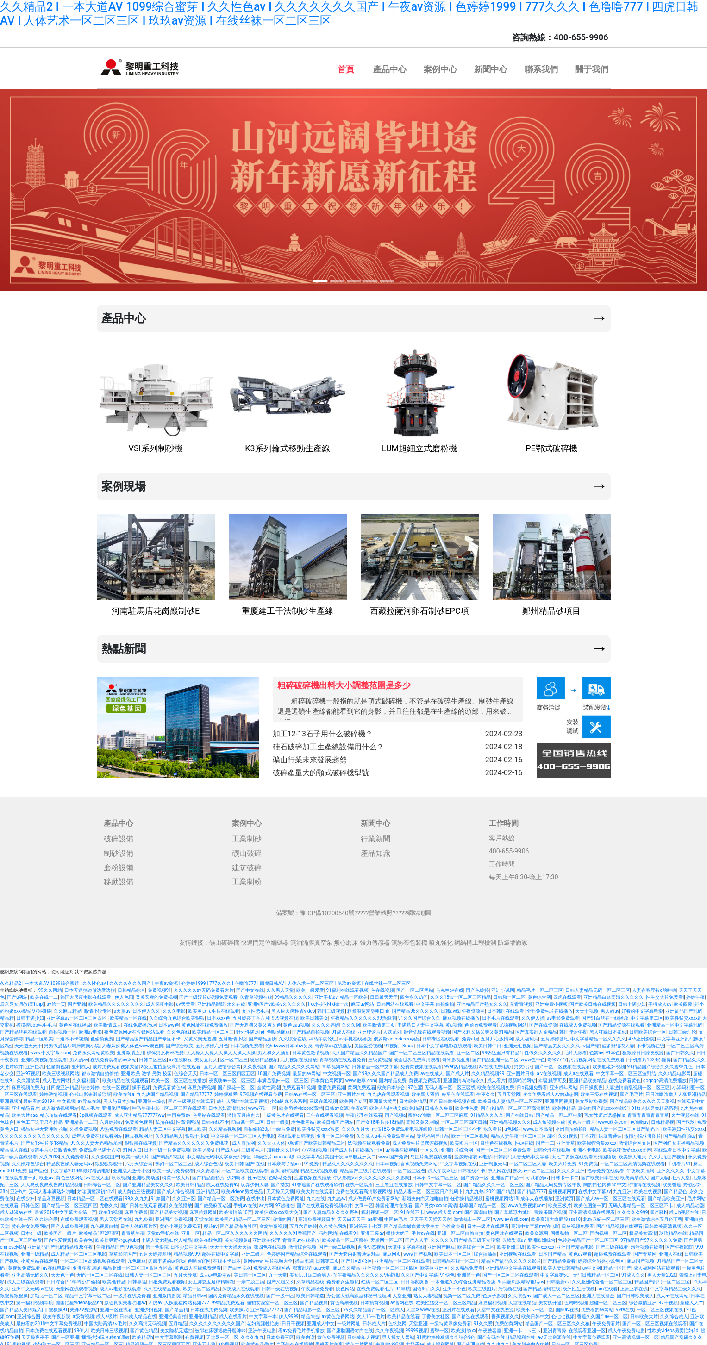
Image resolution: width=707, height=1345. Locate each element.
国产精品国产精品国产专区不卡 (148, 1036)
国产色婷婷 (477, 987)
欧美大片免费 (562, 1161)
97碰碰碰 (41, 1008)
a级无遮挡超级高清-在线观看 (171, 1063)
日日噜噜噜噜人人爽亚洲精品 (675, 1091)
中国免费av (178, 1112)
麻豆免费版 (136, 1209)
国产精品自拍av (679, 1133)
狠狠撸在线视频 (141, 1140)
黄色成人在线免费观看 (198, 1265)
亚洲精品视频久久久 (510, 1119)
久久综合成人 (674, 1313)
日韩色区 (30, 1202)
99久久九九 (137, 1195)
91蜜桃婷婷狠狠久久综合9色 (446, 1334)
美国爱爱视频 (368, 1043)
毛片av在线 (423, 1230)
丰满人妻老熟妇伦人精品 (166, 1237)
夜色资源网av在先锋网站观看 (134, 1029)
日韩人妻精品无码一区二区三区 (597, 987)
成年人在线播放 (536, 1195)
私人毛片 (90, 1105)
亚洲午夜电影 (262, 1327)
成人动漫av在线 (16, 1209)
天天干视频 (586, 1008)
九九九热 (474, 1188)
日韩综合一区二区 (101, 1181)
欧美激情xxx (463, 1327)
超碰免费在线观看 (612, 1251)
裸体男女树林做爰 (165, 1049)
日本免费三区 (280, 1334)
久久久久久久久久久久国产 (217, 1320)
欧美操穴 (239, 1306)
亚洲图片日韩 (520, 1070)
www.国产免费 (393, 1154)
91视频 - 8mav (399, 1043)
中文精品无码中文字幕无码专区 (219, 1154)
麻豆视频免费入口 (30, 1084)
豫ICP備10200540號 (327, 910)
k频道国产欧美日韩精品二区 (316, 1140)
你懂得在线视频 (644, 1181)
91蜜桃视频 (19, 1341)
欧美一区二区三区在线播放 (178, 1077)
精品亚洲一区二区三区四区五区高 (137, 1265)
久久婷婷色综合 (28, 1161)
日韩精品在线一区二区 (455, 1258)
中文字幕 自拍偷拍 (435, 1001)
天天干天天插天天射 (430, 1216)
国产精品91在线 (167, 1154)
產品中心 (390, 69)
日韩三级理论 (682, 1029)
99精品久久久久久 (293, 994)
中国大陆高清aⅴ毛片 (105, 1320)
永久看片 (492, 1126)
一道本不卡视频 (72, 1036)
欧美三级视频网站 (60, 1070)
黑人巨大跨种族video (293, 1008)
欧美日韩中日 (487, 1043)
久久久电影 (174, 1008)
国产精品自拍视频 (310, 1029)
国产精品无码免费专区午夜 (553, 1181)
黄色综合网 (539, 994)
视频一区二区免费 (461, 1292)
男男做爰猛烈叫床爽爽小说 (72, 1043)
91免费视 (588, 1161)
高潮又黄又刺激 (422, 1119)
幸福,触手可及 (552, 1077)
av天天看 (185, 1001)
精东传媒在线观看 (58, 1112)
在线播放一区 (369, 1147)
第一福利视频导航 (34, 1299)
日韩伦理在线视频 (551, 1147)
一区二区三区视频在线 (660, 1306)
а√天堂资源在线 (554, 1334)
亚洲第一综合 (152, 1098)
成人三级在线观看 (25, 1279)
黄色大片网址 (359, 1341)
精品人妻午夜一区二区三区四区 (523, 1133)
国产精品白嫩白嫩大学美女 (411, 1223)
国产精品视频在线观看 (619, 1223)
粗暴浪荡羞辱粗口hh (368, 1008)
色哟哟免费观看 (480, 1022)
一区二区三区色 (409, 1168)
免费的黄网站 (509, 1320)
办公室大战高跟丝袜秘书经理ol (358, 1292)
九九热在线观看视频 (388, 1091)
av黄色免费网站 (338, 1313)
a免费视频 (228, 1341)
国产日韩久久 (680, 1049)
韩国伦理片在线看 (394, 1202)
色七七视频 (563, 1313)
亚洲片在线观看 (458, 1306)
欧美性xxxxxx (541, 1244)
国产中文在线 (250, 987)
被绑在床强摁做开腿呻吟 (220, 1327)
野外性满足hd (250, 1029)
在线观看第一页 (21, 1174)
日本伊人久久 (146, 1008)
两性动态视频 (372, 1244)
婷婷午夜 (695, 994)
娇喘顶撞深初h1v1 (96, 1188)
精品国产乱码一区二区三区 (662, 1279)
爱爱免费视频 (331, 1084)
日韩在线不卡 (215, 1119)
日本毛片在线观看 (500, 1015)
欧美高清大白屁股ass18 (556, 1216)
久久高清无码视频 (147, 1320)
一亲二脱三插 (250, 1279)
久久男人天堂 (280, 987)
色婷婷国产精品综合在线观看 (297, 1251)
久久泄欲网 (28, 1077)
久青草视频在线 (256, 994)
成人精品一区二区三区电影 (78, 1251)
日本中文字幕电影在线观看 (444, 1043)
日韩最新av (557, 1279)
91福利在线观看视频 (347, 987)
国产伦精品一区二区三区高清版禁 (515, 1105)
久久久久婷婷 (325, 1022)
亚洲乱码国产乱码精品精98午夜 (60, 1244)
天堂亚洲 (402, 1292)
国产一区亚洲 (65, 1334)
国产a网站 (17, 994)
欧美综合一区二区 (475, 1244)
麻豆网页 (391, 1251)
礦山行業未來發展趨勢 (398, 758)
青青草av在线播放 (333, 1043)
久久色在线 (178, 1029)
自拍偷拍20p (257, 1126)
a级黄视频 (83, 1313)
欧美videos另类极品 (242, 1188)
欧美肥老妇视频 (609, 1063)
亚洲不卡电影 (587, 1147)
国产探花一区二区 (236, 1084)
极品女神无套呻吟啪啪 (44, 1126)
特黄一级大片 (176, 1174)
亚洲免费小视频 (551, 1001)
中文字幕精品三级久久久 (675, 1286)
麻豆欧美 (197, 1126)
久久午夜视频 (389, 1327)
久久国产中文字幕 (419, 1272)
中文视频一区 (336, 1070)
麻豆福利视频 (492, 1299)
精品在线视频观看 (319, 1168)
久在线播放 (180, 1202)
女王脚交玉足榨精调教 (211, 1279)
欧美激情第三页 (379, 1022)
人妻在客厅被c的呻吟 (654, 987)
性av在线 (524, 1140)
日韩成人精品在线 (137, 1313)
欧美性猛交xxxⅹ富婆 (318, 1126)
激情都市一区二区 (472, 1216)
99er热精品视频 (460, 1063)
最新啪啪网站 (522, 1077)
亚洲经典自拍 (173, 1313)
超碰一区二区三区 (607, 1299)
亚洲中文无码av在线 (32, 1286)
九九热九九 (498, 1341)
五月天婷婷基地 (155, 1251)
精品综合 (310, 1313)
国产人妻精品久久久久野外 (331, 1209)
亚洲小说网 (502, 987)
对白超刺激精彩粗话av (521, 1279)
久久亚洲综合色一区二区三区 (602, 1279)
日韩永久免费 (439, 1105)
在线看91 (348, 1230)
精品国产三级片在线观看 (365, 1168)
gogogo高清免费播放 (665, 1077)
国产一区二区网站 (414, 987)
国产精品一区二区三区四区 (69, 1202)
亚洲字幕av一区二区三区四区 (77, 1015)
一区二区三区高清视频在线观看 (632, 1161)
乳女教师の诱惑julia (604, 1112)
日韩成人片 (374, 1320)
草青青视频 (521, 1001)
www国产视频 (417, 1251)
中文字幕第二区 (647, 1015)
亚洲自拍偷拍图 (571, 1126)
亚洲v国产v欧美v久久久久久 (277, 1001)
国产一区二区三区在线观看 (510, 1272)
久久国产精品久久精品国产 (359, 1049)
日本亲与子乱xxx (284, 1161)
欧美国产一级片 (60, 1230)
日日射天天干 (384, 994)
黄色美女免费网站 (30, 1223)
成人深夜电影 (160, 1001)
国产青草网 (645, 1251)
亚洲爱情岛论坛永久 (464, 1077)
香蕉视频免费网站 (419, 1161)
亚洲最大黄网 (383, 1098)
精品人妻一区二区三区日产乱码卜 (625, 1126)
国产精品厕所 (262, 1036)
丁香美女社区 (436, 1313)
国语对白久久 (426, 1286)
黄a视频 (453, 1022)
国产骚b (658, 1209)
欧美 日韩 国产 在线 (245, 1161)
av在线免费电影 (495, 1063)
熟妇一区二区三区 (173, 1161)
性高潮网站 (187, 1119)
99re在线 (625, 1306)
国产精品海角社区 (238, 1223)
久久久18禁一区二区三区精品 (460, 994)
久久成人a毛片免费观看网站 (385, 1133)
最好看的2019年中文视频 (49, 1098)
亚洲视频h (10, 1098)
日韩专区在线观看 (440, 1036)
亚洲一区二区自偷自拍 (460, 1230)
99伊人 (81, 1327)
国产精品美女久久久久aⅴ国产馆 (566, 1043)
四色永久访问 (414, 994)
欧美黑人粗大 (632, 1154)
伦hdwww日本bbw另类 (289, 1043)
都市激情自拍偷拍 (100, 1070)
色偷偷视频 (57, 1063)
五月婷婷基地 (555, 1036)
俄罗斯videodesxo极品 (397, 1036)
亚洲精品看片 (25, 1105)
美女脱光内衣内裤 (530, 1341)
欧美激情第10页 (235, 1209)
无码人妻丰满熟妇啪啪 (52, 1188)
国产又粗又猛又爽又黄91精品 (482, 1029)
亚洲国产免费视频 (173, 1216)
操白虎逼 (304, 1258)
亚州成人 (81, 1063)
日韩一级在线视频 (280, 1286)
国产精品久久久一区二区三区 (493, 1181)
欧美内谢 (305, 1334)
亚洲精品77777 (266, 1306)
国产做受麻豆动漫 (212, 1202)
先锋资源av (514, 1237)
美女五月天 (206, 1056)
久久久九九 (252, 1334)
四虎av (155, 1299)
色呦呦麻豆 (278, 1029)
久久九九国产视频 (667, 1154)
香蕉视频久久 (505, 1313)
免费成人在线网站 (271, 1265)
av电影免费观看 (563, 1015)
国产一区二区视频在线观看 (562, 1063)
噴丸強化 (441, 939)
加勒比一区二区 (46, 1292)
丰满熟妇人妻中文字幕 (420, 1022)
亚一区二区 (468, 1049)
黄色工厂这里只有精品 (39, 1119)
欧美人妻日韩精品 (561, 1265)
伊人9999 (288, 1313)
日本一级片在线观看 (488, 1223)
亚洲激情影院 (167, 1292)
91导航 (403, 1286)
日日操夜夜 (591, 1084)
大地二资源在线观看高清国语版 (583, 1154)
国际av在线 (567, 1306)
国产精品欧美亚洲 (666, 1195)
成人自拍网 (243, 1140)
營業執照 (381, 910)
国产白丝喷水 (237, 1265)
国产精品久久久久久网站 (294, 1063)
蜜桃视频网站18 (501, 1195)
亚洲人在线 (670, 1251)
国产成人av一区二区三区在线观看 (610, 1195)
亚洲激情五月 (130, 1049)
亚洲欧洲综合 (542, 1237)
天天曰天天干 (351, 1216)
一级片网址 (348, 1320)
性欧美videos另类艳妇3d (672, 1327)
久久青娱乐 (207, 1168)
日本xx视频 (387, 1161)
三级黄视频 (379, 1056)
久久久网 (351, 1022)
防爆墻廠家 (513, 939)
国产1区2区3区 (356, 1258)
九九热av (336, 1195)
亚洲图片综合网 (457, 1147)
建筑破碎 (247, 864)
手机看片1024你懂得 (649, 1056)
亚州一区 (190, 1230)
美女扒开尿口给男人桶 (312, 1272)
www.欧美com (612, 1119)
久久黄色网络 (333, 1223)
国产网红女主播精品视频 (678, 1140)
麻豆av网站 (362, 1001)
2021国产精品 (500, 1188)
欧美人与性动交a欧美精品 (396, 1105)
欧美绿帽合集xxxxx (597, 1140)
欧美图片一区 (464, 1140)
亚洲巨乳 (34, 1063)
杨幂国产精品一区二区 (482, 1202)
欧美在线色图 (208, 1237)
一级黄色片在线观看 (283, 1112)
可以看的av (537, 1174)
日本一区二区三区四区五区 (227, 1070)
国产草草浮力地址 (513, 1209)
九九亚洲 (622, 1188)
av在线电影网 (56, 1265)
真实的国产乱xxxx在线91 (603, 1105)
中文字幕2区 (310, 1154)
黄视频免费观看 (425, 1077)
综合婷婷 (90, 1084)
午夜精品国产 (110, 1244)
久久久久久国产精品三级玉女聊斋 (465, 1237)
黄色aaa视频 (296, 1022)
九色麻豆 (136, 1258)
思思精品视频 (264, 1056)
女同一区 (364, 1202)
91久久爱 (483, 1320)
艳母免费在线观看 (605, 1168)
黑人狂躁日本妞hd (608, 1029)
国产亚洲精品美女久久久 (148, 1181)
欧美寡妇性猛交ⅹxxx (684, 1126)
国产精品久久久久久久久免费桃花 (194, 1140)
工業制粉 (247, 879)
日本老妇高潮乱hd (227, 1105)
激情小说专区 (98, 1008)
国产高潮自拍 (478, 1209)
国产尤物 (660, 1174)
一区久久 (429, 1147)
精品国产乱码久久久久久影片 (511, 1258)
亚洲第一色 (468, 1272)
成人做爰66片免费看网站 (374, 1195)
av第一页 (55, 1001)
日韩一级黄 (277, 1119)
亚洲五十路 (204, 1341)
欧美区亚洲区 (434, 1265)
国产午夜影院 (679, 1244)
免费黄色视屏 (139, 1119)
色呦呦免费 (280, 1174)
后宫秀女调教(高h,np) (22, 1001)
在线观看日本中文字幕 (677, 1147)
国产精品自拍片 (208, 1174)
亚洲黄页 (564, 1195)
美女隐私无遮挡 (176, 1327)
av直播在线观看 (401, 1147)
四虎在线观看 (567, 994)
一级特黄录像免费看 (450, 1320)
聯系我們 (541, 69)
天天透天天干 (28, 1043)
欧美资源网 (536, 1230)
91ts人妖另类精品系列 (655, 1105)
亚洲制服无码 (493, 1161)
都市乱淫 (302, 1265)
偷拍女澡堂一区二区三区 (272, 1299)
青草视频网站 (336, 1063)
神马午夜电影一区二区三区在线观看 (169, 1105)
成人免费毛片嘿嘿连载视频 (420, 1140)
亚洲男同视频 (559, 1098)
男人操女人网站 (398, 1334)
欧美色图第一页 (590, 1202)
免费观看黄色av (169, 1084)
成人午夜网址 (442, 1168)
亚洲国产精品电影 (575, 1244)
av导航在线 (89, 1098)
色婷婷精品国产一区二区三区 (588, 1237)
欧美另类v (203, 1147)
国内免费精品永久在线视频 (236, 1292)
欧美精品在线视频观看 (125, 1077)
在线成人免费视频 (577, 1022)
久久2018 (49, 1154)
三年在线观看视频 (324, 1112)
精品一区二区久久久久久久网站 (234, 1230)
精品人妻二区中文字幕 (162, 1126)
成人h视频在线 (684, 1209)
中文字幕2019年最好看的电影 (80, 1168)
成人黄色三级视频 (136, 1188)
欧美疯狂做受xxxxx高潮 (627, 1147)
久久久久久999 (632, 1209)
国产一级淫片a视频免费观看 (208, 994)
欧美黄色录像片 (257, 1341)
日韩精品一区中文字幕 (375, 1063)
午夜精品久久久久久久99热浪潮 (363, 1015)
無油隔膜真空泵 (311, 939)
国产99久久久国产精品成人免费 (385, 1070)
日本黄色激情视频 (310, 1049)
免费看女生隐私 (342, 1279)
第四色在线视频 (270, 1244)
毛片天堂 (680, 1174)
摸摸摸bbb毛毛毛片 (36, 1022)
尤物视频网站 (513, 1022)
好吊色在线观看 (458, 1091)
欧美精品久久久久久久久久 (116, 1001)
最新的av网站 (306, 1070)
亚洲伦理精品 (203, 1313)
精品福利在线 (521, 1334)
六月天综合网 (139, 1161)
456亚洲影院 (641, 1036)
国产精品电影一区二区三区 (312, 1306)
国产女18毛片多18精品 (379, 1119)
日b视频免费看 (532, 1084)
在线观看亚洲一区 (587, 1327)
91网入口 (132, 1147)
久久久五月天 (355, 1126)
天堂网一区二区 (386, 1237)
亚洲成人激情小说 (131, 1168)
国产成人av (227, 1147)
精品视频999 (187, 1251)
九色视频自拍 (104, 1223)
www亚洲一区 (262, 1105)
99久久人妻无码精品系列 (96, 1140)
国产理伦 (38, 1168)
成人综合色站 (208, 1161)
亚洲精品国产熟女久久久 (482, 1001)
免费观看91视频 (298, 1084)
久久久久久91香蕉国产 (292, 1230)
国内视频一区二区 (608, 1230)
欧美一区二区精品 (201, 1286)
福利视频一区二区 (379, 1209)
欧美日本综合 (391, 1084)
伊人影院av (345, 1174)
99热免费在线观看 (118, 1126)
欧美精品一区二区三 (213, 1029)
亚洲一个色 (454, 1286)
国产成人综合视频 (175, 1188)
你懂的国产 (284, 1216)
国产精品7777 (531, 1188)
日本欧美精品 (413, 1098)
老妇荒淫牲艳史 (263, 1320)
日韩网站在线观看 (394, 1001)
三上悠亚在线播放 (394, 1181)
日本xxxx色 (218, 1015)
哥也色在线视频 (496, 1140)
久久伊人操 (532, 1015)
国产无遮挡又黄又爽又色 (255, 1022)
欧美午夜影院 (56, 1313)
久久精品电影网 (674, 1070)
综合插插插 (485, 1251)
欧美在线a (123, 1091)
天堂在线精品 (522, 1299)
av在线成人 (432, 1070)
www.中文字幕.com (50, 1049)
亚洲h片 (18, 1188)
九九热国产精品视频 (157, 1091)
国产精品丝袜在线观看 (23, 1029)
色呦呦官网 (199, 1258)
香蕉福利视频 (284, 1168)
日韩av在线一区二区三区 (309, 1091)
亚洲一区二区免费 (335, 1133)
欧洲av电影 (90, 1029)
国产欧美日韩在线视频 (592, 1001)
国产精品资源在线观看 (621, 1022)
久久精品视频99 (487, 1070)
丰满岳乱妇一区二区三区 (282, 1077)
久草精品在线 (310, 1279)
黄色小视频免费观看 (180, 1223)
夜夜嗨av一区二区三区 (232, 1077)
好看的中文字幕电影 (642, 1008)
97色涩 (414, 1084)
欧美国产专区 (353, 1098)
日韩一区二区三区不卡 (458, 1126)
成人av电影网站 (215, 1272)
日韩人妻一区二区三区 (148, 1272)
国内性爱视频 (58, 1237)
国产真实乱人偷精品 (536, 1029)
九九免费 (143, 1216)
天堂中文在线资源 (495, 1306)
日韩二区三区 (153, 1056)
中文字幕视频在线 (458, 1161)
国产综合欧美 (180, 1043)
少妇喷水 (236, 1174)
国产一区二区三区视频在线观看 (654, 1320)
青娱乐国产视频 (550, 1209)
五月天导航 (185, 1272)
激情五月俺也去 (243, 1112)
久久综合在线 (293, 1036)
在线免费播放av (140, 1022)
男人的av (610, 1008)
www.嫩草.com (360, 1077)
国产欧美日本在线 (599, 1174)
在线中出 (255, 1195)
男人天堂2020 (661, 1272)
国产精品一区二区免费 (221, 1195)
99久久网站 (50, 987)
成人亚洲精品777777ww (139, 1112)
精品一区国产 (617, 1265)
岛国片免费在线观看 (431, 1154)
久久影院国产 (105, 1154)
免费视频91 (159, 987)
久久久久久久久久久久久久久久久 (34, 1133)
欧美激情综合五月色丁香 (657, 1216)
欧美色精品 (113, 1279)
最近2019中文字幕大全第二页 (65, 1209)
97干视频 (668, 1299)
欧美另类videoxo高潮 (301, 1105)
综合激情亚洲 (643, 1299)
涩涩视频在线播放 (312, 1174)
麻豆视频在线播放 (461, 1015)
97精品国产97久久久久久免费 (651, 1237)
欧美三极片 (559, 1202)
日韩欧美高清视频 (663, 1223)
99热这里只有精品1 (502, 1049)
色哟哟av (639, 1119)
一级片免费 (283, 1126)
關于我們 (591, 69)
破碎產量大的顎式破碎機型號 (398, 770)
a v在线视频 (549, 1070)
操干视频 (141, 1084)
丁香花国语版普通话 (601, 1133)
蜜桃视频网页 (562, 1188)
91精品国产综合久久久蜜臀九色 (660, 1063)
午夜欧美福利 (640, 1168)
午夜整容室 (489, 1327)
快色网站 (345, 1286)
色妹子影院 (494, 1292)
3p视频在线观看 (95, 1112)
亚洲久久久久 (670, 1168)
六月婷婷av (111, 1119)
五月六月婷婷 (303, 1223)
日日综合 (55, 1279)
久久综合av (519, 1292)
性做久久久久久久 (543, 1049)
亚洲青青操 (554, 1327)
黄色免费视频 (331, 1334)
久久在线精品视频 (162, 1286)
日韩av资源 (336, 1105)
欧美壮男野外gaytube (117, 1237)
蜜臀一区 (439, 1327)
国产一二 (545, 1140)
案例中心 (440, 69)
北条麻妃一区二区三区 (606, 1216)
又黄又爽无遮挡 (200, 1036)
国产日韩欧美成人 (635, 1292)
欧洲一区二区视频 (469, 1133)
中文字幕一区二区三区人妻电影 (243, 1133)
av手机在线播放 (355, 1036)
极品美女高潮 (643, 1230)
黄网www (253, 1258)
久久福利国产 (86, 1077)
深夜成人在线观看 (240, 1286)
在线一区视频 (116, 1084)
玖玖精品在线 (673, 1230)
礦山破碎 (247, 850)
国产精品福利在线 (541, 1286)
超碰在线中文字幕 (220, 1251)
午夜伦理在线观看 (363, 1112)
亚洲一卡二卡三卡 (522, 1327)
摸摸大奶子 (397, 1230)
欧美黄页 (197, 1008)
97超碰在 (284, 1202)
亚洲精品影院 (211, 1001)
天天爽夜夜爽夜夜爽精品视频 (51, 1181)
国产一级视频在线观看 (191, 1098)
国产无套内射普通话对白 (354, 1251)
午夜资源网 (473, 1008)
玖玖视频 (121, 1174)
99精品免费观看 (228, 1299)
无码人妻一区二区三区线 (450, 1084)
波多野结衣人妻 (618, 1043)
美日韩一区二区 (250, 1272)
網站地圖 (419, 910)
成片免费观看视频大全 (116, 1063)
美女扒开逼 (550, 1299)
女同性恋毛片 (255, 1008)
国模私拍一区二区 (569, 1230)
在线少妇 (25, 1195)
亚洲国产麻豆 (441, 1244)
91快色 (447, 1272)
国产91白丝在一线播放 (605, 1015)
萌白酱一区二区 (247, 1119)
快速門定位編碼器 (265, 939)
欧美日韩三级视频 (109, 1327)
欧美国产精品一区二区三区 (242, 1216)
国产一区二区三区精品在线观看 (421, 1049)
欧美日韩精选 (310, 1292)
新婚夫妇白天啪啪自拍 (425, 1195)
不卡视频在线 (650, 1043)
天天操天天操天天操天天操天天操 (221, 1049)
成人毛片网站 (56, 1077)
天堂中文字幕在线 (406, 1244)
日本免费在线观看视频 (48, 1327)
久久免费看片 (75, 1154)
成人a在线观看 (578, 1070)
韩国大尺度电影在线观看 (86, 994)
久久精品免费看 (466, 1265)
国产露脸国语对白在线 (350, 1327)
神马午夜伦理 (323, 1036)
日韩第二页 (327, 1258)
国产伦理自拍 (470, 1341)
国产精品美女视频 (168, 1209)
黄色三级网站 (70, 1174)
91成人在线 (343, 1029)
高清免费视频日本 (316, 1216)
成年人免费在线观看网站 (97, 1133)
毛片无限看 (575, 1049)
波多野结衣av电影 (472, 1154)
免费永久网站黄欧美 (93, 1049)
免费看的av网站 (597, 1306)
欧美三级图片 (482, 1286)
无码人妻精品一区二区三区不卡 (641, 1202)
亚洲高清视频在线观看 (592, 1209)
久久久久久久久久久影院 (384, 1174)
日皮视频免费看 (578, 1223)
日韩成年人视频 (363, 1334)
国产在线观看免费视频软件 (324, 1202)
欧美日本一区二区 (452, 1251)
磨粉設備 (118, 864)
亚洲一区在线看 (116, 1306)
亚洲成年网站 (563, 1084)
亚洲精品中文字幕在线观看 (513, 1265)
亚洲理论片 (369, 1029)
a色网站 (512, 1126)
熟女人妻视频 (427, 1292)
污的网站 (328, 1230)
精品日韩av (194, 1292)
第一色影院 (157, 1244)
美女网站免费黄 (591, 1098)
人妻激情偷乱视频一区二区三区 (637, 1084)
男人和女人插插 (273, 1049)
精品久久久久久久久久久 (347, 1161)
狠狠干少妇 (196, 1133)
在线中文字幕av (594, 1188)
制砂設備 (118, 850)
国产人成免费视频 (69, 1223)
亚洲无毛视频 (518, 1043)
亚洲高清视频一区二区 (636, 1334)
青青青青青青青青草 (648, 1112)
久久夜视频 (254, 1063)
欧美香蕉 (672, 1181)
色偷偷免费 (101, 1036)
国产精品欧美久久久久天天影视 (642, 1098)
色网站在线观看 (209, 1112)
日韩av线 (450, 1008)
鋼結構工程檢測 (475, 939)
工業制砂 (247, 836)
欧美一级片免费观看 (173, 1168)
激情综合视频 (302, 1244)
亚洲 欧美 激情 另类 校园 (146, 1070)
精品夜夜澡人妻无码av (69, 1161)
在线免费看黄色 (624, 1077)
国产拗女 (280, 1181)
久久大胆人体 (271, 1140)
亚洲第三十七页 (365, 1223)
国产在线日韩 (519, 1112)
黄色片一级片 (581, 1119)
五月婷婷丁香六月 (250, 1015)
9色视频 (134, 1244)
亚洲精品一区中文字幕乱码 (674, 1022)
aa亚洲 (375, 1216)
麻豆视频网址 (139, 1133)
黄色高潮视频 (344, 1299)
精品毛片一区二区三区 (540, 987)
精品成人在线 (14, 1147)
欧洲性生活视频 (579, 1286)
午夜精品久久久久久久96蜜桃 (368, 1272)
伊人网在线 (499, 1168)
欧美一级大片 (135, 1154)
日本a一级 (31, 1230)
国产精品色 (675, 1188)
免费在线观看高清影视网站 (363, 1188)
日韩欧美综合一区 (647, 1029)
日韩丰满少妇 (632, 1001)
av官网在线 (401, 1299)
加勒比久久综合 (283, 1147)
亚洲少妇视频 (149, 1306)
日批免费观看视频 (167, 1279)
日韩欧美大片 (644, 1313)
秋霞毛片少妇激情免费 (53, 1147)
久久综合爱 (46, 1216)
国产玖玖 (685, 1119)
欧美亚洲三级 (511, 1244)
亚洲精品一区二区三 (102, 1341)
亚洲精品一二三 (81, 1119)
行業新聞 (375, 836)
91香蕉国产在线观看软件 (317, 1181)
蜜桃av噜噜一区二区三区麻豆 (438, 1112)
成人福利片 (526, 1036)
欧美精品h (142, 1334)
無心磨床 (346, 939)
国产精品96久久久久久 (415, 1008)
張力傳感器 (375, 939)
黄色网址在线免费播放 (204, 1022)
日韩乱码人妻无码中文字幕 (521, 1154)
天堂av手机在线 (163, 1230)
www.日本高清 (538, 1126)
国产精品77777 (196, 1091)
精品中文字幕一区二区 (88, 1292)
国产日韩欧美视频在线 (452, 1098)
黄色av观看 (580, 1251)
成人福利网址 (440, 1341)
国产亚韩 (77, 1001)
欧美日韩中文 (535, 1313)
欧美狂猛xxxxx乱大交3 (278, 1209)
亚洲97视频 (28, 1070)
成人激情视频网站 (60, 1105)
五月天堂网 (508, 1091)
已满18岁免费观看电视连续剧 (402, 1126)
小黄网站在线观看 (39, 1258)
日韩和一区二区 (509, 994)
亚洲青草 (566, 1140)
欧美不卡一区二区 (534, 1306)
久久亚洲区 (183, 1195)
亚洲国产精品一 (507, 1174)
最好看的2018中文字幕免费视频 (49, 1320)
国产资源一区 (474, 1174)
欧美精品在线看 (403, 1313)
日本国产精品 (552, 1251)
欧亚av (46, 1174)
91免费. (312, 1161)
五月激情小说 (232, 1036)
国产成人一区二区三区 (556, 1292)
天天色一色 (62, 1272)
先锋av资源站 (84, 1306)
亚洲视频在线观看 (517, 1251)
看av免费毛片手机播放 (301, 1327)
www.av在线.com (511, 1216)
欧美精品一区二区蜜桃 (345, 1237)
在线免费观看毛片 (375, 1286)
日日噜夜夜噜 (414, 1279)
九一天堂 (278, 1272)
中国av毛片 (395, 1216)
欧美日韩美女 (314, 1015)
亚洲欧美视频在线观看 (44, 1056)
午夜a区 (359, 1105)
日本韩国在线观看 (505, 1008)
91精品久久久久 (486, 1112)
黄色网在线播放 (75, 1022)
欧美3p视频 (110, 1209)
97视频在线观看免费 (261, 1091)
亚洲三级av (372, 1230)
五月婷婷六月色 (212, 1043)
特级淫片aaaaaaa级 (274, 1154)
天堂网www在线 (423, 1306)
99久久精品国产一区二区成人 (373, 1306)
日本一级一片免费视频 (167, 1147)
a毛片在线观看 (224, 1008)
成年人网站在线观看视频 (242, 1098)
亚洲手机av (326, 994)
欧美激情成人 (107, 1022)
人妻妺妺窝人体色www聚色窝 (132, 1043)
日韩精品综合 (131, 987)
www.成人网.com (444, 1209)
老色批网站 (302, 1119)
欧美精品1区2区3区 (99, 1230)
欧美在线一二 (44, 994)
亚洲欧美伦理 (266, 1237)
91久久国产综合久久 (419, 1015)
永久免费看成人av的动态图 (550, 1091)
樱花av (211, 1223)
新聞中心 (490, 69)
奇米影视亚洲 (456, 1056)
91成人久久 (633, 1272)
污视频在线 (509, 1286)
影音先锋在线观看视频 (427, 1029)
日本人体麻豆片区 (138, 1223)
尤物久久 (109, 1202)
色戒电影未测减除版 (90, 1091)
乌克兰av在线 (449, 987)
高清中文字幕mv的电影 (535, 1223)
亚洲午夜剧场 (86, 1265)
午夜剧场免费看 (317, 1286)
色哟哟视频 (575, 1299)
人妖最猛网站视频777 (186, 1299)
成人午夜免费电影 (626, 1327)
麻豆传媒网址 (203, 1209)
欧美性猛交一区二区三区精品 (446, 1299)
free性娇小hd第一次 (328, 1001)
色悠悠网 (397, 1320)
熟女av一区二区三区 (534, 1168)
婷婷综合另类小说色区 (601, 1258)
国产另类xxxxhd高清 (436, 1202)
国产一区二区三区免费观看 (503, 1147)
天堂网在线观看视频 (76, 1286)
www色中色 (532, 1056)
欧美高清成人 (634, 1174)
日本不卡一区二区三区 (435, 1174)
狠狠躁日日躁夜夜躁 (643, 1049)
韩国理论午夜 (573, 1029)
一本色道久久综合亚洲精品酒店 (463, 1279)
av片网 (266, 1202)
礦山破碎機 (224, 939)
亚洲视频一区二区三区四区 (390, 1265)
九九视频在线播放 (298, 1056)
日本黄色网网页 (327, 1077)
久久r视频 (568, 1133)
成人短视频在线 (549, 1119)
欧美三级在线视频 (599, 1091)
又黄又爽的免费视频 (156, 994)
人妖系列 (392, 1029)
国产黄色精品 (144, 1327)
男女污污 (523, 1063)
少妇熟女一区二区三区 (56, 1341)
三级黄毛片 (252, 1147)
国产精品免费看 (559, 1258)
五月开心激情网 (497, 1036)
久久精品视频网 (225, 1126)
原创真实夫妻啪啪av (125, 1299)
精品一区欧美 (354, 994)
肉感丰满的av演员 (166, 1258)
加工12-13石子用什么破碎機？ (398, 734)
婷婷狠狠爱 (226, 1091)
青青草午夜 (132, 1230)
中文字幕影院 (169, 1334)
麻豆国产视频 (640, 1258)
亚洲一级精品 (35, 1251)
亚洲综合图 (28, 1313)
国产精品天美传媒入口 (23, 1306)
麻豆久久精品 (346, 1265)
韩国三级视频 (331, 1008)
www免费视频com (527, 1202)
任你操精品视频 (466, 1195)
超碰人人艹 (691, 1299)
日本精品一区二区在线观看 (95, 1195)
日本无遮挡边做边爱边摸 (89, 987)
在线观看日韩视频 (296, 1133)
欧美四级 (683, 1001)
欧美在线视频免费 (495, 1084)
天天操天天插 (280, 1188)
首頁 (346, 69)
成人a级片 (106, 1313)
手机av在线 (245, 1202)
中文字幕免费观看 (591, 1334)
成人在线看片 (233, 1313)
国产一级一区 (280, 1292)
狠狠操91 (58, 1306)
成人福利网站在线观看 (656, 1265)
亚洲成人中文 (321, 1320)
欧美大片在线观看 (314, 1188)
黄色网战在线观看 (504, 1230)
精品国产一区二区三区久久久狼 (557, 1320)
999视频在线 (285, 1015)
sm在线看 (607, 1286)
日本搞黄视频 (374, 1299)
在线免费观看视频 (78, 1216)
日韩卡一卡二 (565, 1174)
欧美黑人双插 (425, 1091)
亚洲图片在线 (351, 1091)
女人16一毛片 (371, 1313)
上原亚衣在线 (634, 1286)
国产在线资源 (543, 1022)
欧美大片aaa (25, 1112)
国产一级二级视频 (337, 1244)
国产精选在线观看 (470, 1313)
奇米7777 (557, 1056)
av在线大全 (97, 1174)
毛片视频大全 (279, 1258)
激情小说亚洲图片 (642, 1133)
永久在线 (236, 1001)
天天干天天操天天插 (230, 1244)
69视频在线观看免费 (369, 1140)
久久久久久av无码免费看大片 (204, 987)
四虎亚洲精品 (65, 1084)
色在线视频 (382, 987)
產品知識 (375, 850)
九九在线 (316, 1195)
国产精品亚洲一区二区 (495, 1056)
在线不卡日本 (227, 1258)
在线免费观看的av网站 (113, 1056)
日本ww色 (168, 1022)
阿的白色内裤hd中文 (604, 1181)
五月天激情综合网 (222, 1063)
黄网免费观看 (361, 1084)
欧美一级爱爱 (310, 987)
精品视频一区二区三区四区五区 (157, 1341)
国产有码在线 (491, 1334)
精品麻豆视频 (51, 1195)
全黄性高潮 (268, 1084)
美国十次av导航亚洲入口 (350, 1154)
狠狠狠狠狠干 (109, 1161)
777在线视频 (314, 1147)
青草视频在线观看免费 (342, 1056)
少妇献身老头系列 (288, 1098)
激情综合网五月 (635, 1140)
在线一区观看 (359, 1181)
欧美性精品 (564, 1105)
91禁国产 (160, 1195)
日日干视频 (293, 1320)
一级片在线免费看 (131, 1292)
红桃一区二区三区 (379, 1279)
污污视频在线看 (647, 1244)
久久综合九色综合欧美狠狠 (177, 1015)
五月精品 (178, 1320)
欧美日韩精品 (190, 1181)
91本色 (613, 1049)
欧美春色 (83, 1237)
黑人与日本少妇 (119, 1098)
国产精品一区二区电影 (559, 1112)
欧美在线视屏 (648, 1188)
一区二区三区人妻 (527, 1161)
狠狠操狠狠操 (14, 1292)
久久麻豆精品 (67, 1008)
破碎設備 (118, 836)
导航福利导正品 (433, 1133)
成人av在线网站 (672, 1292)
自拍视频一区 (62, 1029)
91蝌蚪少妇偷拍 (83, 1279)
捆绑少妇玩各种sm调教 (105, 1334)
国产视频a (395, 1112)
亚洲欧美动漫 (146, 1174)
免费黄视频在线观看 (421, 1063)
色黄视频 (194, 1334)
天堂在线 (203, 1216)
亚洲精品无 (207, 1188)
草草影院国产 (123, 1251)
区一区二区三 (234, 1056)
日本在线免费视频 (208, 1306)
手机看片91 (679, 1161)
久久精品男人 (169, 1133)
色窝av (596, 1049)
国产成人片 (457, 1070)
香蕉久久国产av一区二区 (602, 1313)
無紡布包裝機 (409, 939)
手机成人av (659, 1001)
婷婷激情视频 (53, 1091)
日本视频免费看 (247, 1043)
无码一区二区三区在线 (99, 1272)
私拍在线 (164, 1119)
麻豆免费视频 (201, 1084)
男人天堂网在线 (116, 1216)
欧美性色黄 (466, 1105)
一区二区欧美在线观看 (245, 1168)
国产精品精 (176, 1306)
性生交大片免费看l (665, 994)
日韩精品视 (662, 1119)
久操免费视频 (83, 1126)
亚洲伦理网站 (116, 1105)
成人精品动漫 (690, 1202)
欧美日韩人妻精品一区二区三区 (510, 1098)
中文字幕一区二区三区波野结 (626, 1070)
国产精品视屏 (314, 1299)
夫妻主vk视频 (389, 1341)
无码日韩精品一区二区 (596, 1272)
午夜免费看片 (606, 1320)
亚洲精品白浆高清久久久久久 (613, 994)
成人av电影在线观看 (120, 1286)
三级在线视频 (323, 1098)
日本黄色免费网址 (285, 1195)
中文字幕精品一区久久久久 (598, 1036)
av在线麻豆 (180, 1056)
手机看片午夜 (329, 1341)
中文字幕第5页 (555, 1272)
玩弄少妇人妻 (255, 1181)
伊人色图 (124, 994)
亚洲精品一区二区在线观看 (402, 1258)
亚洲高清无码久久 (30, 1272)
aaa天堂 (321, 1265)
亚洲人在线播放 (598, 1292)
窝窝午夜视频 (273, 1223)
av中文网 (591, 1265)
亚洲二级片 (252, 1251)
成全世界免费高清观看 (417, 1056)
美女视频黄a (237, 1237)
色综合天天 (185, 1070)
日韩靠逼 (137, 1279)
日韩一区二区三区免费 (574, 1341)
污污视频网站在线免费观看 (597, 1056)
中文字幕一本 (263, 1313)
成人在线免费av (222, 1181)
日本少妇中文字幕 (188, 1244)
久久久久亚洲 (571, 1168)
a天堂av (122, 1008)
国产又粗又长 (280, 1279)
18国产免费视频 (273, 1070)
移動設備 (118, 879)
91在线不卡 (412, 1209)
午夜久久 (485, 1091)
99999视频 (417, 1327)
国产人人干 (416, 1237)
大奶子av (415, 1341)
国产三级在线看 (612, 1244)
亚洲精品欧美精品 (587, 1077)
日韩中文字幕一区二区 (438, 1181)
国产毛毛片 (631, 1091)
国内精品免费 (393, 1077)
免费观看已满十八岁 (99, 1147)
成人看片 (496, 1077)
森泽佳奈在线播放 (294, 1341)
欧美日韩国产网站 (335, 1119)
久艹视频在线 (685, 1112)
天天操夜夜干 (35, 1334)
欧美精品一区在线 (128, 1015)
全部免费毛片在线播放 (549, 1008)
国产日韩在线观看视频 (143, 1202)
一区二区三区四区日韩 (464, 1119)
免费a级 (470, 1036)
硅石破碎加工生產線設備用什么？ (398, 746)
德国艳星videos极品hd (79, 1299)
